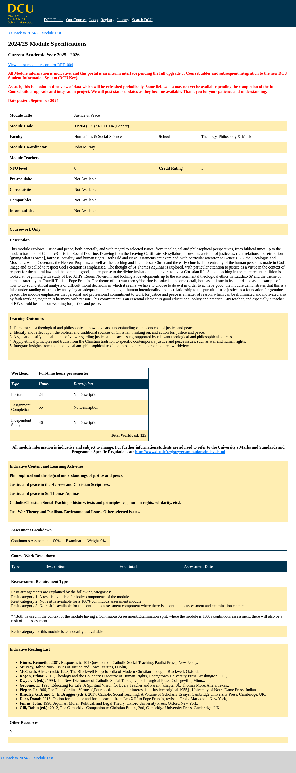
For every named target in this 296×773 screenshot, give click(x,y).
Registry (107, 20)
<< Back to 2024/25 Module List (34, 33)
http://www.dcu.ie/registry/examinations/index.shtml (180, 452)
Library (123, 20)
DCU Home (53, 20)
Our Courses (76, 20)
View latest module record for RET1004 (40, 65)
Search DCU (142, 20)
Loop (93, 20)
